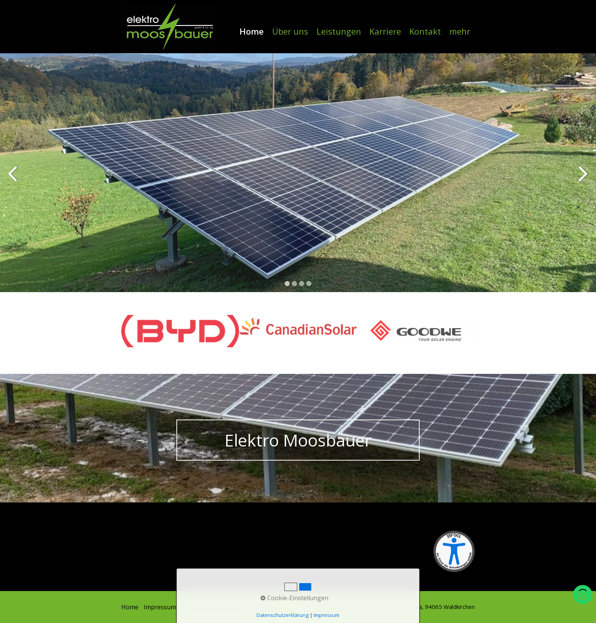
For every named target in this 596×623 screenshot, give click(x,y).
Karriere (385, 31)
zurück (13, 178)
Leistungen (339, 31)
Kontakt (425, 31)
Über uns (290, 31)
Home (251, 31)
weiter (582, 178)
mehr (459, 31)
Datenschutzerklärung (213, 607)
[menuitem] (252, 31)
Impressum (160, 607)
